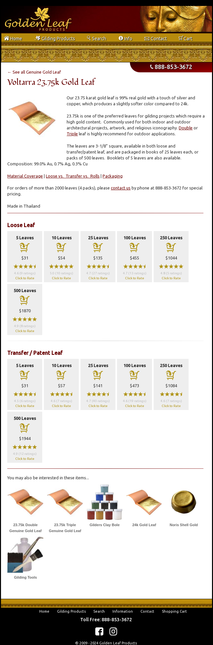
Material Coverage (25, 176)
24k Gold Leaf (144, 525)
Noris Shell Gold (183, 525)
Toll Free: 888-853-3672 (106, 619)
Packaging (113, 176)
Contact (147, 611)
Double (186, 127)
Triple (72, 133)
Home (44, 611)
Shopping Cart (174, 611)
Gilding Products (71, 611)
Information (122, 611)
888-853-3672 (171, 66)
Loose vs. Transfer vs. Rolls (73, 176)
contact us (121, 188)
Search (99, 611)
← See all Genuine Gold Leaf (34, 72)
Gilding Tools (25, 577)
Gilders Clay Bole (105, 525)
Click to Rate (24, 278)
